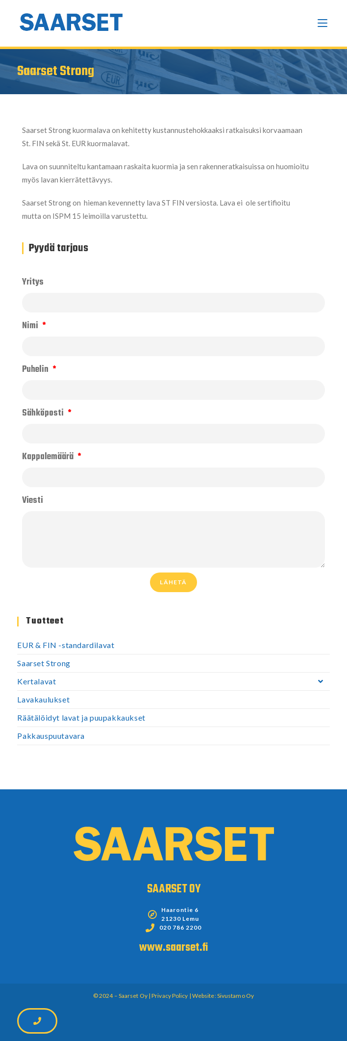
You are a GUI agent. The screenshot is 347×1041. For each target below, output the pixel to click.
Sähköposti (44, 413)
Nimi (31, 326)
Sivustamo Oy (235, 995)
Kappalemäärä (48, 457)
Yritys (33, 282)
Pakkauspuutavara (51, 735)
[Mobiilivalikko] (322, 23)
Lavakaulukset (43, 699)
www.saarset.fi (173, 948)
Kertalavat (173, 681)
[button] (37, 1021)
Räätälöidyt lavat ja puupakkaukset (81, 717)
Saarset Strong (43, 663)
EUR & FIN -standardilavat (65, 645)
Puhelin (36, 370)
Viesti (32, 501)
